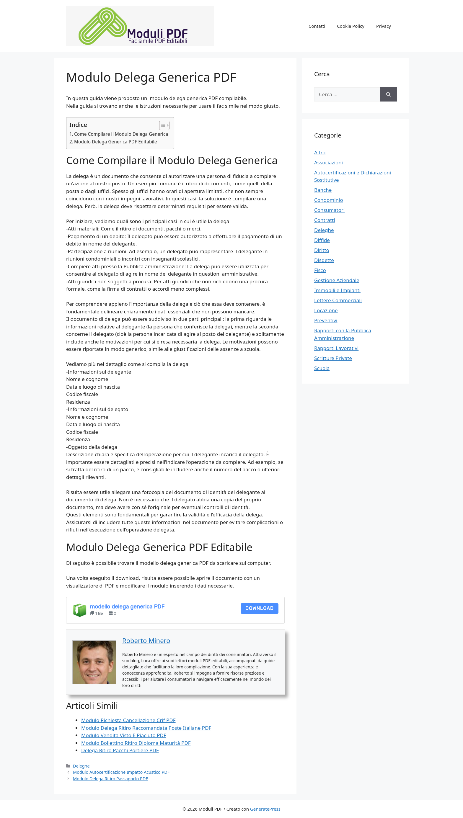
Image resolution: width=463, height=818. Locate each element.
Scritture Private (333, 358)
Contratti (324, 220)
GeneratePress (265, 809)
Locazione (326, 310)
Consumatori (329, 210)
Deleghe (81, 766)
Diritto (321, 250)
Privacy (383, 26)
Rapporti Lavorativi (336, 348)
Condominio (328, 200)
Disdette (324, 260)
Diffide (322, 240)
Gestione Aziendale (336, 280)
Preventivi (326, 320)
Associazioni (328, 162)
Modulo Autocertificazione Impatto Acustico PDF (121, 772)
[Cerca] (388, 94)
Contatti (317, 26)
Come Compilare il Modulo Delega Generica (121, 134)
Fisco (320, 270)
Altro (319, 152)
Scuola (322, 368)
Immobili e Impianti (337, 290)
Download (259, 608)
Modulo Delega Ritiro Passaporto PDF (110, 778)
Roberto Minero (146, 640)
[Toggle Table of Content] (161, 125)
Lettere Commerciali (338, 300)
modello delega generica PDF (127, 606)
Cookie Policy (350, 26)
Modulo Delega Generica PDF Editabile (115, 142)
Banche (323, 189)
